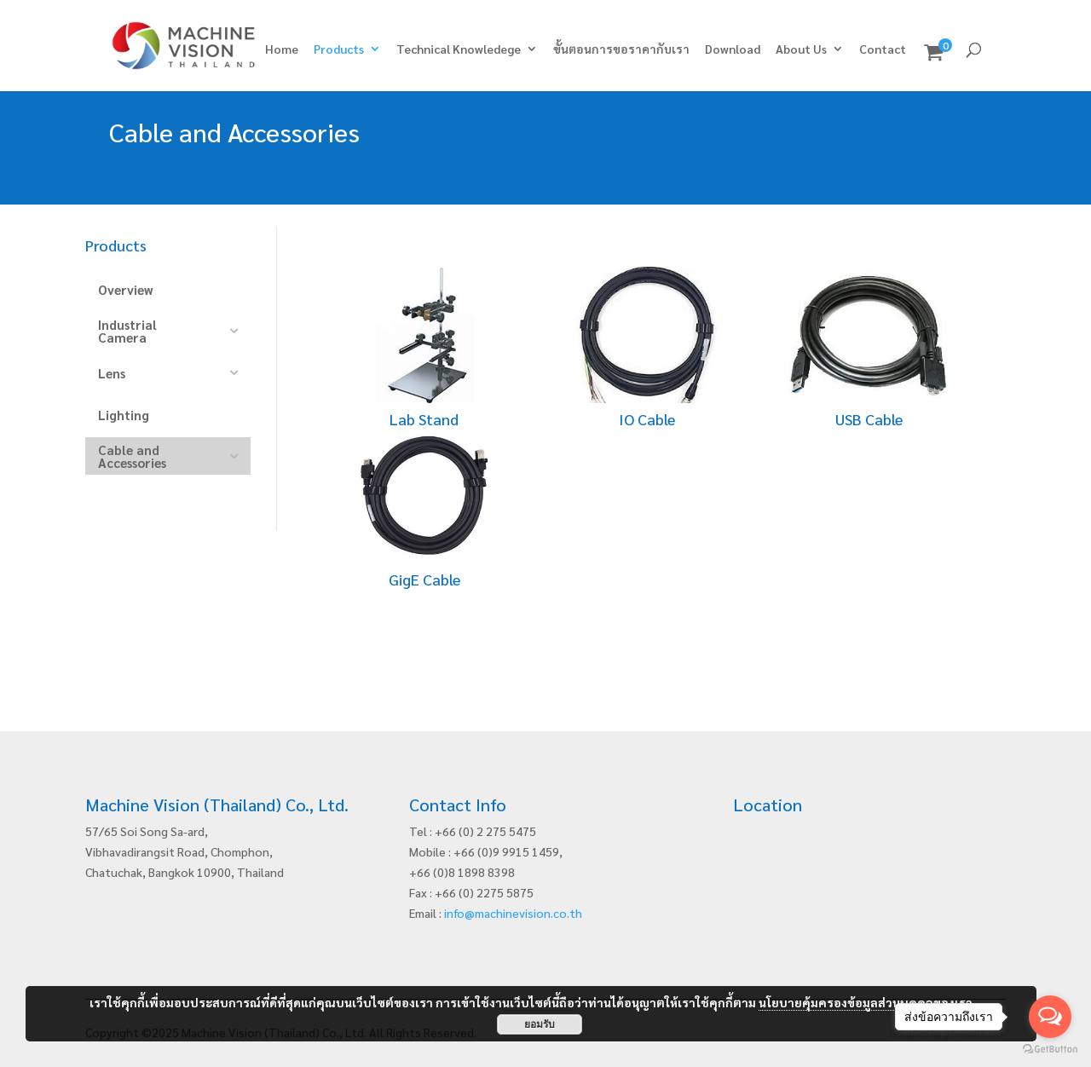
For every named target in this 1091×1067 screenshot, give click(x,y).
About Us (801, 49)
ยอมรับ (539, 1024)
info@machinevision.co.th (513, 912)
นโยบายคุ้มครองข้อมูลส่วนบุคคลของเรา (866, 1002)
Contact (882, 49)
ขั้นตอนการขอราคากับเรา (621, 49)
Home (281, 49)
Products (339, 49)
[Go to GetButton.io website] (1050, 1049)
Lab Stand (424, 419)
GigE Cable (424, 579)
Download (732, 49)
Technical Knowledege (458, 49)
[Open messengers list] (1050, 1016)
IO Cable (647, 419)
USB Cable (869, 419)
